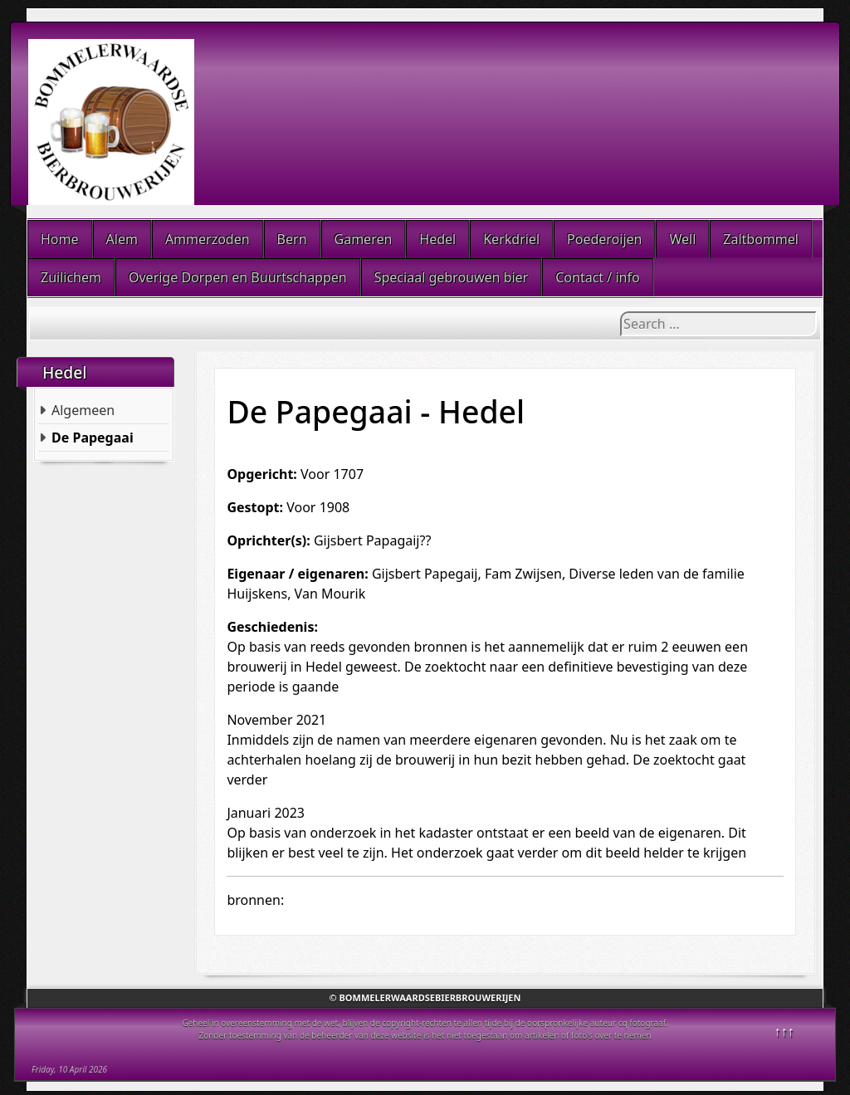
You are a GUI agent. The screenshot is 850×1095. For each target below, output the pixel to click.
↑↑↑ (784, 1031)
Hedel (437, 239)
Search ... (620, 311)
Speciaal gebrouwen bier (451, 277)
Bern (292, 239)
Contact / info (597, 277)
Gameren (364, 239)
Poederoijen (604, 239)
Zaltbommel (761, 239)
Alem (122, 239)
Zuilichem (71, 277)
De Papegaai (92, 437)
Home (60, 239)
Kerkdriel (511, 239)
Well (682, 239)
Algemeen (83, 410)
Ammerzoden (207, 239)
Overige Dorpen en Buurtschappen (238, 277)
